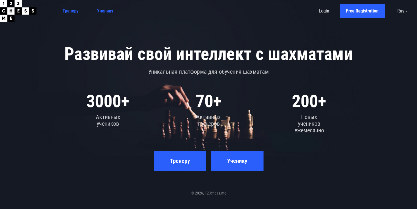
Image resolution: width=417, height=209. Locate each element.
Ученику (105, 11)
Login (324, 11)
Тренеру (70, 11)
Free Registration (362, 11)
